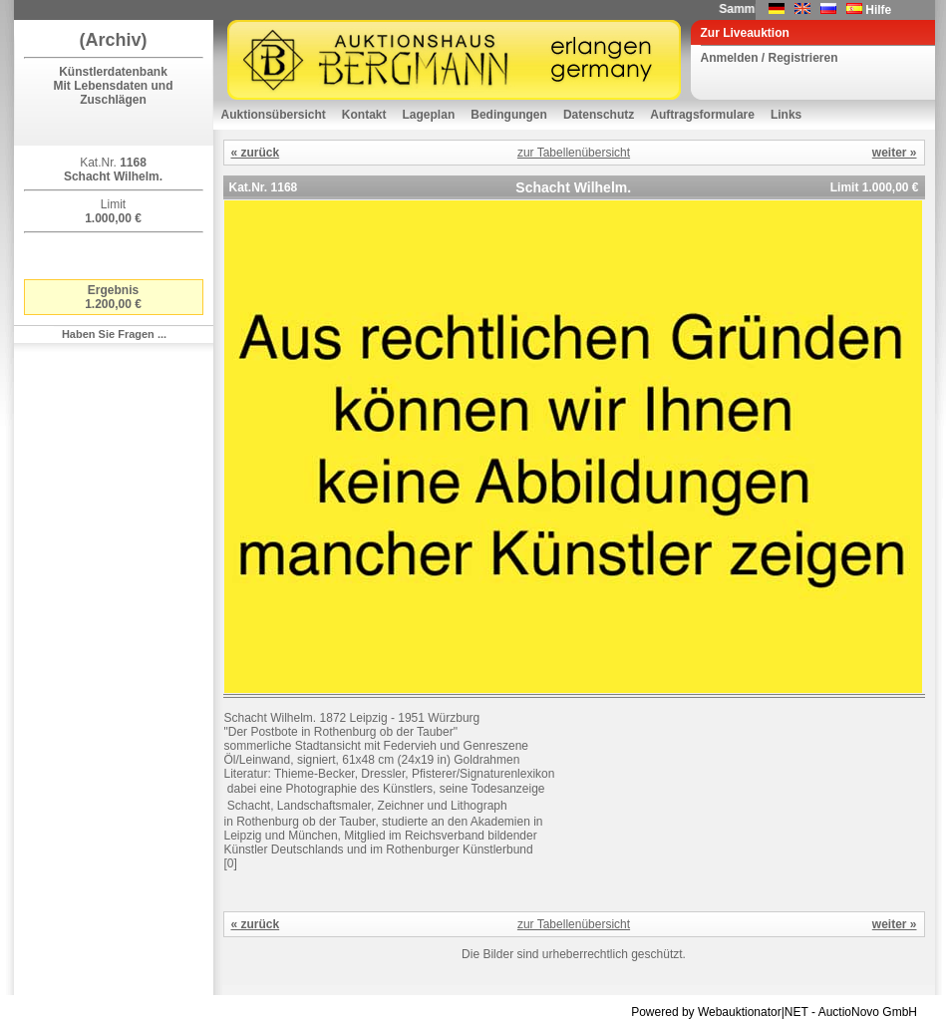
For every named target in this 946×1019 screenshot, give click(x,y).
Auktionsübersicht (273, 115)
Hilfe (878, 10)
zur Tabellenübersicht (573, 153)
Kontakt (364, 115)
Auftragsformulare (702, 115)
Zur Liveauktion (745, 33)
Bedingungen (509, 115)
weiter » (894, 153)
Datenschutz (598, 115)
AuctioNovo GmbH (867, 1012)
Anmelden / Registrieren (769, 58)
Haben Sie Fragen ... (114, 334)
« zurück (255, 153)
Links (786, 115)
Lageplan (429, 115)
